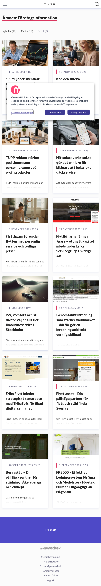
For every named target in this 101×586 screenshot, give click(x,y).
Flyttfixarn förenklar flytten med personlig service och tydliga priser (23, 243)
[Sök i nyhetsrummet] (97, 4)
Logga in (50, 580)
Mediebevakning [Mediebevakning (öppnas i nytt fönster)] (50, 556)
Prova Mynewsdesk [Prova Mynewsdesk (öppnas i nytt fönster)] (50, 566)
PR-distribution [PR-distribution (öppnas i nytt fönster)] (50, 561)
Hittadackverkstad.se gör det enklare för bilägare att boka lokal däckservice (74, 164)
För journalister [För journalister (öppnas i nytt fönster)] (50, 570)
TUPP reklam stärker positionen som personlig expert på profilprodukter (22, 164)
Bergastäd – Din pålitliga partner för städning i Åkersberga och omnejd (23, 479)
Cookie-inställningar (22, 112)
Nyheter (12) (9, 31)
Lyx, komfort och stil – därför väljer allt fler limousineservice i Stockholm (23, 322)
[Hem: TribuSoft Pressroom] (49, 4)
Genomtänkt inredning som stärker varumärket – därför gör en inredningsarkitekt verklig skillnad (75, 324)
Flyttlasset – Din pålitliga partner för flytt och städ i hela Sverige (72, 400)
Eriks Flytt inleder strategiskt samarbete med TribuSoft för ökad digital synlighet (24, 400)
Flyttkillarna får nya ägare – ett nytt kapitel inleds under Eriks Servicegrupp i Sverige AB (75, 246)
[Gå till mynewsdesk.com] (50, 548)
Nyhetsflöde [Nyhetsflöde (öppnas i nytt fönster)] (50, 575)
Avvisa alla (55, 112)
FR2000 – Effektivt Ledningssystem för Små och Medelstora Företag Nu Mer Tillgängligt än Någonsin (75, 482)
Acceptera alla (78, 112)
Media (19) (27, 31)
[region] (50, 101)
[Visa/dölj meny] (5, 4)
